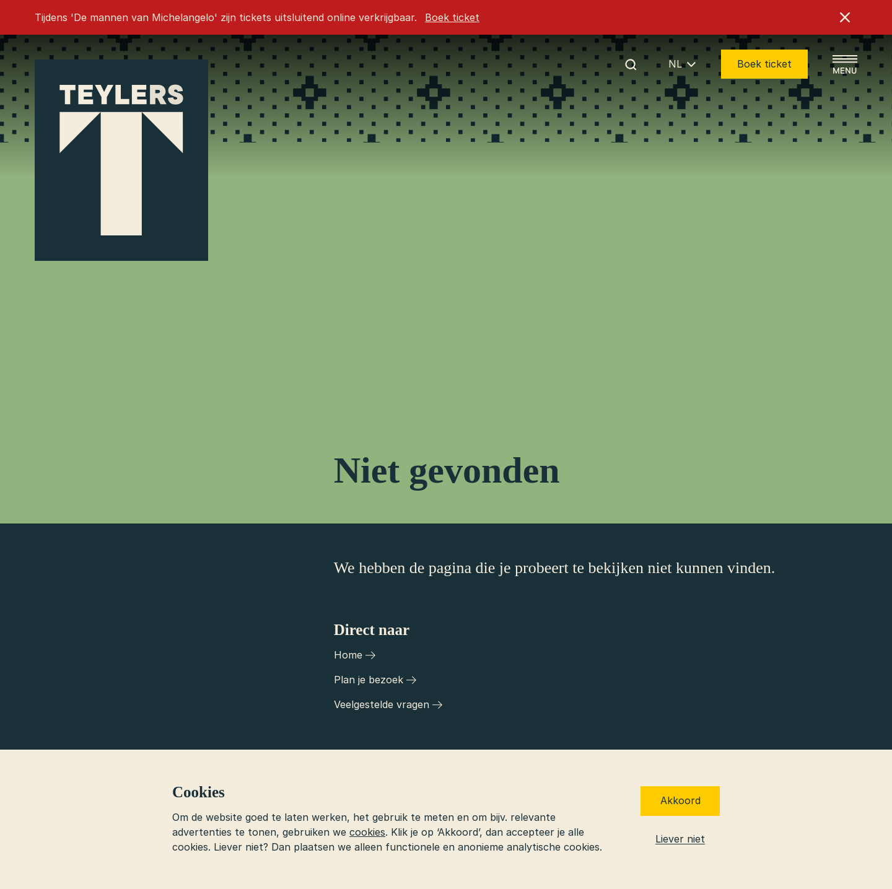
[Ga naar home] (121, 160)
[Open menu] (845, 64)
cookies (367, 832)
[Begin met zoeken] (630, 64)
